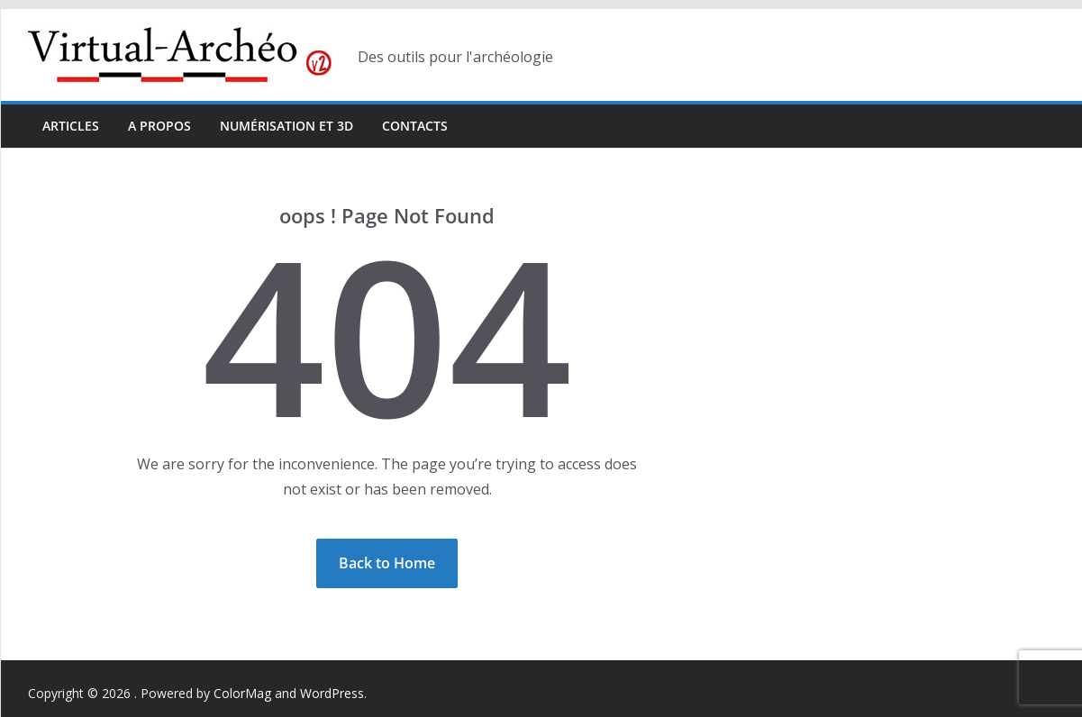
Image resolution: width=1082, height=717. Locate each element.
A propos (159, 125)
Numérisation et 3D (286, 125)
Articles (70, 125)
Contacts (415, 125)
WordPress (332, 693)
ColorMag (242, 693)
